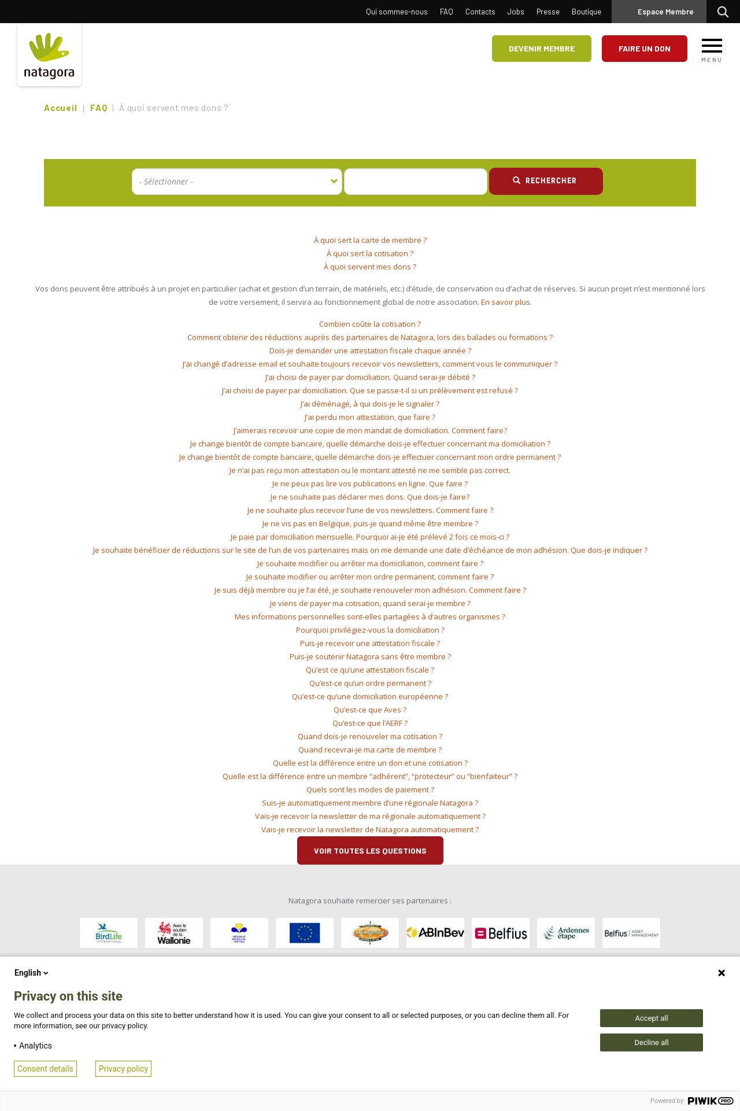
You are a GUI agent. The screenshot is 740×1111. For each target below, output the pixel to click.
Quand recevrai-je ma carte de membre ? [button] (370, 749)
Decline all (651, 1042)
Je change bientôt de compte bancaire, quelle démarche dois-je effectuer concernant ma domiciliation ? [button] (370, 443)
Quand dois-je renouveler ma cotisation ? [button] (370, 736)
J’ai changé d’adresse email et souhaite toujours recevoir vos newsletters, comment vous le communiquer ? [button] (370, 364)
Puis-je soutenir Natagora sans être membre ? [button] (370, 656)
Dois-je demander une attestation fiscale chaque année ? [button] (370, 350)
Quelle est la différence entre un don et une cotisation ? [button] (370, 763)
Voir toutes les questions (370, 850)
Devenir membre (542, 48)
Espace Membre (666, 11)
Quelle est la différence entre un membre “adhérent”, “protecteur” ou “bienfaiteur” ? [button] (370, 776)
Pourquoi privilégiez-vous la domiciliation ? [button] (370, 630)
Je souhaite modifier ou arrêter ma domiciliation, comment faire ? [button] (370, 563)
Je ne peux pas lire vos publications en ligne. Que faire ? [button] (370, 483)
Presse (548, 11)
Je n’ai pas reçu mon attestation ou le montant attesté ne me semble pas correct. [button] (370, 470)
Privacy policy (123, 1068)
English (32, 972)
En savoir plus (505, 302)
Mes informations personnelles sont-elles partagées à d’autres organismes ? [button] (370, 616)
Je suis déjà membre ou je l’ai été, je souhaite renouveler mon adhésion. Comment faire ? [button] (370, 590)
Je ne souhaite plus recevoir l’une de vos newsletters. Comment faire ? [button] (370, 510)
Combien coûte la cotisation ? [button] (370, 324)
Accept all (651, 1018)
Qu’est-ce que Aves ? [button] (370, 709)
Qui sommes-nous (397, 11)
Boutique (586, 11)
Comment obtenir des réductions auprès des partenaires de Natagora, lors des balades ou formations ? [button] (370, 337)
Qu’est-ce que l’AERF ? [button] (370, 723)
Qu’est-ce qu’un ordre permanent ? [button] (370, 683)
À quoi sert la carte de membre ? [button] (370, 240)
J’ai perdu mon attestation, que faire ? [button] (370, 417)
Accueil (60, 107)
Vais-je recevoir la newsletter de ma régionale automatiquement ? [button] (370, 816)
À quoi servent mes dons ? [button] (370, 266)
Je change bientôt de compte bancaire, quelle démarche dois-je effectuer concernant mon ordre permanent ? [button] (370, 457)
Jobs (516, 11)
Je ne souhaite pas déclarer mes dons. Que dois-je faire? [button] (370, 497)
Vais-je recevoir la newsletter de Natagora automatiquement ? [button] (370, 829)
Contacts (480, 11)
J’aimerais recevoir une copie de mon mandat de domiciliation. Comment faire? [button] (370, 430)
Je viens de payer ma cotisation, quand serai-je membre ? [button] (370, 603)
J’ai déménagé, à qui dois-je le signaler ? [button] (370, 403)
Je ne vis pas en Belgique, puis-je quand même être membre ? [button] (370, 523)
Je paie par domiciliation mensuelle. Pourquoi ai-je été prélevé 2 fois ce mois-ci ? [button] (370, 536)
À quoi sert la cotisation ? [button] (370, 253)
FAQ (446, 11)
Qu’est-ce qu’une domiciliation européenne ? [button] (370, 696)
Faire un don (645, 48)
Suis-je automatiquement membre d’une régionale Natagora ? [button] (370, 803)
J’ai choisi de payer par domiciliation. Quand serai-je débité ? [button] (370, 377)
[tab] (370, 240)
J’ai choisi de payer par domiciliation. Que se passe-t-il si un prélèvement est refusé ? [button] (370, 390)
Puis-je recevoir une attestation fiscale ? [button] (370, 643)
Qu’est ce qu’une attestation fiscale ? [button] (370, 670)
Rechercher (726, 11)
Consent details (45, 1068)
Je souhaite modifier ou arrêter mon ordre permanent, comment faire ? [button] (370, 576)
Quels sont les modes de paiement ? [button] (370, 789)
